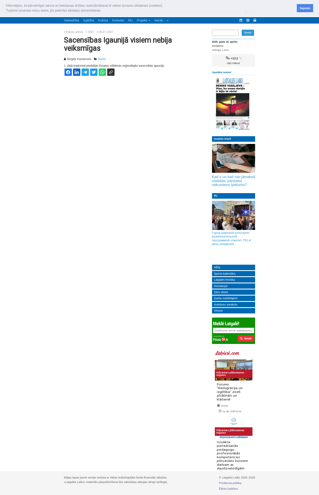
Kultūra (103, 20)
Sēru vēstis (221, 292)
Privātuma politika (230, 483)
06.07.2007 (106, 32)
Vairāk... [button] (161, 20)
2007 (91, 32)
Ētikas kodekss (228, 488)
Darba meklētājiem (226, 298)
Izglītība (88, 20)
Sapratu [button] (304, 8)
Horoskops (221, 286)
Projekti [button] (143, 20)
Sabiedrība (71, 20)
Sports (102, 59)
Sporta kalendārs (225, 273)
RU (130, 20)
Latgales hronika (224, 279)
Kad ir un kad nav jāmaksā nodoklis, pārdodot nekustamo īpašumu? (233, 181)
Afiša (217, 267)
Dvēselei (118, 20)
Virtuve (218, 310)
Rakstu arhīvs (74, 32)
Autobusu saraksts (225, 304)
